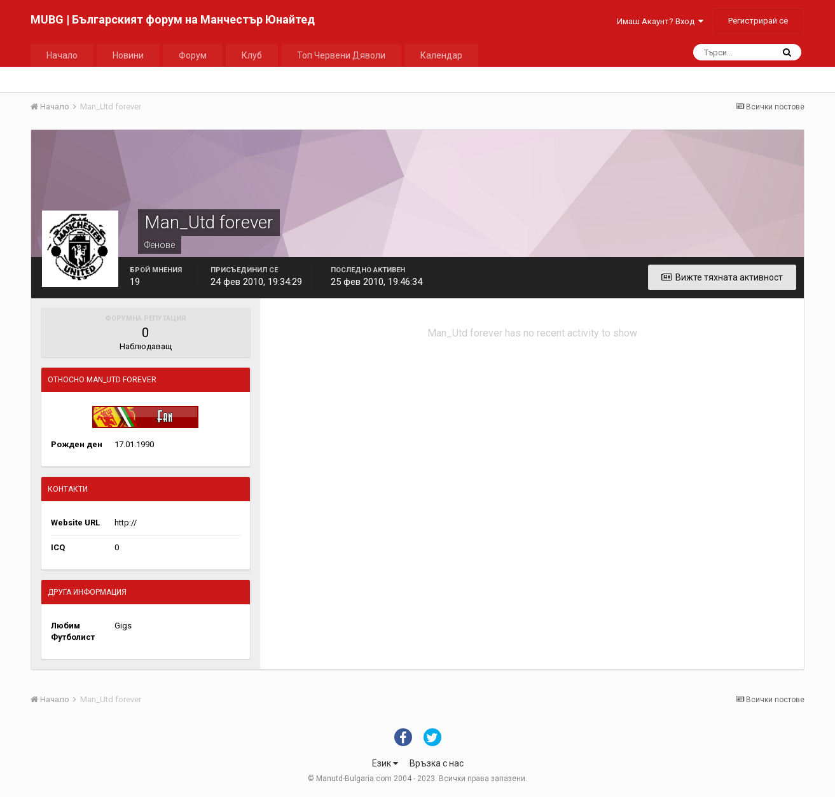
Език (385, 763)
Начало (62, 55)
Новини (128, 55)
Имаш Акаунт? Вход (660, 21)
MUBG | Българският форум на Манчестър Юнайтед (173, 19)
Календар (441, 55)
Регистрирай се (758, 20)
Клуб (252, 55)
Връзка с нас (437, 763)
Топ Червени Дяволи (341, 55)
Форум (193, 55)
